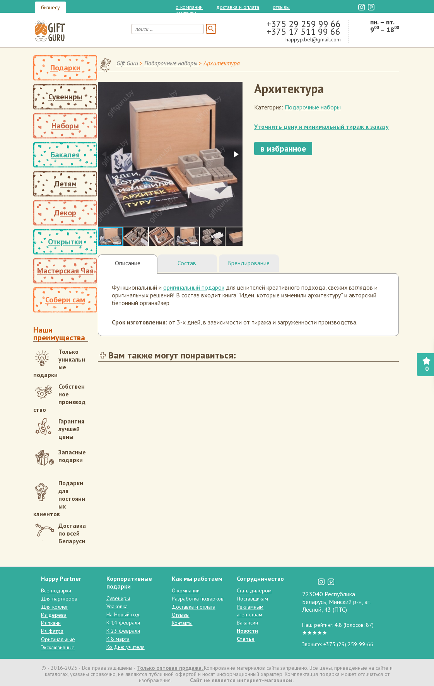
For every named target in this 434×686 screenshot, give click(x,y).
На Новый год (123, 614)
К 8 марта (118, 638)
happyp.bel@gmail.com (313, 39)
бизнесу (50, 7)
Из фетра (52, 631)
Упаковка (117, 606)
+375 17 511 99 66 (303, 32)
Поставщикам (252, 598)
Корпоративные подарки (129, 582)
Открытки (65, 242)
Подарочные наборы (313, 107)
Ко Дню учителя (125, 646)
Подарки (65, 68)
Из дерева (54, 614)
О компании (189, 6)
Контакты (186, 13)
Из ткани (51, 622)
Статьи (246, 638)
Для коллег (54, 606)
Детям (65, 184)
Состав (187, 263)
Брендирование (249, 263)
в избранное (283, 148)
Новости (247, 630)
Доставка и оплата (237, 6)
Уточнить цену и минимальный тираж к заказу (321, 126)
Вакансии (247, 622)
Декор (65, 213)
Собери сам (65, 300)
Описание (127, 263)
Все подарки (56, 590)
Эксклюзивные (58, 647)
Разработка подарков (198, 598)
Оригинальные (58, 639)
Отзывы (281, 6)
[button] (235, 154)
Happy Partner (61, 578)
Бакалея (65, 155)
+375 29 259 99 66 (304, 24)
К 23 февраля (123, 630)
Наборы (65, 126)
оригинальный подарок (193, 287)
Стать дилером (254, 590)
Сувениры (65, 97)
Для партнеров (59, 598)
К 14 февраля (123, 622)
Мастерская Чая (65, 271)
